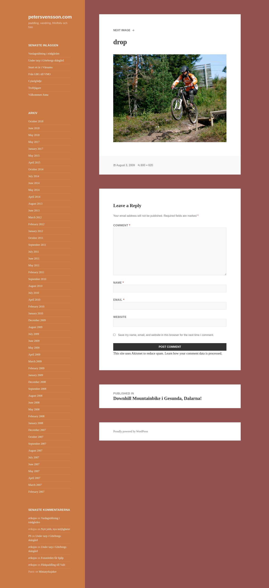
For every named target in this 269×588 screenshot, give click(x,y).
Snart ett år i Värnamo (40, 67)
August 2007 (35, 450)
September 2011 (37, 244)
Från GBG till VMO (39, 74)
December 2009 (37, 320)
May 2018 (33, 135)
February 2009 (36, 368)
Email (118, 299)
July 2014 (33, 176)
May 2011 (33, 265)
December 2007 (37, 430)
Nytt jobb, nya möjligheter (55, 529)
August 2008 (35, 395)
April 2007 (34, 478)
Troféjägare (34, 87)
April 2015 (34, 162)
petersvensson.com (50, 17)
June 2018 (33, 128)
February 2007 (36, 491)
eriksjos (32, 518)
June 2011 (33, 258)
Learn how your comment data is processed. (193, 353)
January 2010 (35, 313)
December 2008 (37, 382)
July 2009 (33, 333)
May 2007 (33, 471)
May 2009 (33, 347)
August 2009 (35, 327)
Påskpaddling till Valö (53, 564)
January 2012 (35, 231)
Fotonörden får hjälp (52, 557)
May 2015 (33, 155)
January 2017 (35, 148)
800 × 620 (147, 165)
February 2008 (36, 416)
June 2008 (33, 402)
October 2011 (35, 237)
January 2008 (35, 423)
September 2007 (37, 443)
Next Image (121, 30)
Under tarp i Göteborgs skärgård (46, 60)
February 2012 (36, 224)
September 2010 (37, 279)
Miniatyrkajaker (47, 571)
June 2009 (33, 340)
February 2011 (36, 272)
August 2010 (35, 285)
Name (118, 282)
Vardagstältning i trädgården (43, 53)
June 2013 (33, 210)
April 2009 (34, 354)
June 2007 (33, 464)
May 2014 (33, 189)
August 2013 (35, 203)
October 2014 (35, 169)
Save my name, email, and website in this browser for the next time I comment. (166, 335)
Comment (121, 225)
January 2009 (35, 375)
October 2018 (35, 121)
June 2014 (33, 183)
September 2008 (37, 388)
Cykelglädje (35, 81)
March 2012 (35, 217)
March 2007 (35, 484)
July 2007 (33, 457)
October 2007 (35, 436)
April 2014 (34, 196)
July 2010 (33, 292)
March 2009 (35, 361)
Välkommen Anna (38, 94)
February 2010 (36, 306)
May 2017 (33, 141)
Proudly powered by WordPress (130, 431)
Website (119, 317)
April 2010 (34, 299)
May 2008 (33, 409)
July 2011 (33, 251)
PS (29, 535)
